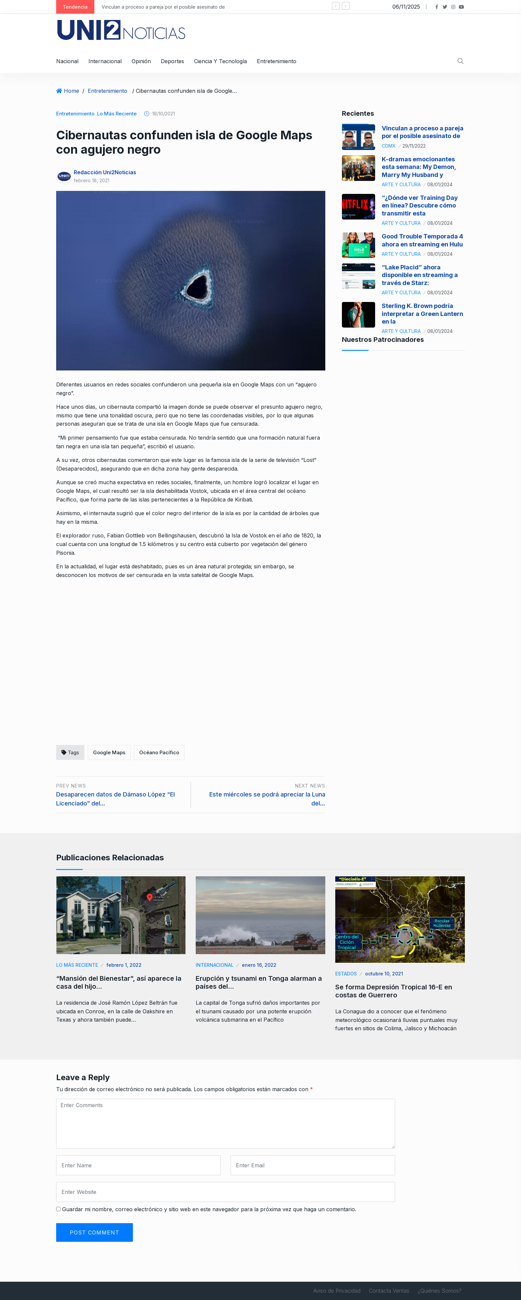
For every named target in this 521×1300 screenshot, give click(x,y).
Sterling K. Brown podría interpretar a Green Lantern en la (422, 313)
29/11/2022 (414, 146)
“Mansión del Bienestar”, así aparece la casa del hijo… (118, 982)
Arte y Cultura (401, 184)
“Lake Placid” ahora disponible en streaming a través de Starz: (420, 275)
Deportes (172, 61)
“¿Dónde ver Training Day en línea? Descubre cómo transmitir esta (420, 205)
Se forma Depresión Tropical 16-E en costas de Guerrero (393, 991)
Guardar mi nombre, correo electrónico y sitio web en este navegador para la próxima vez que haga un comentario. (209, 1209)
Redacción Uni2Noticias (105, 172)
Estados (346, 973)
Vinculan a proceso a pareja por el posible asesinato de (163, 7)
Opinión (141, 61)
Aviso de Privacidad (337, 1290)
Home (71, 90)
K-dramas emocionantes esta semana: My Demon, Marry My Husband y (419, 167)
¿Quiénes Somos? (440, 1290)
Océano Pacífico (159, 752)
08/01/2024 (440, 184)
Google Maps (109, 752)
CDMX (389, 146)
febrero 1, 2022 (124, 965)
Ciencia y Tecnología (220, 61)
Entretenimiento (276, 61)
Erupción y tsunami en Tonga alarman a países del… (259, 982)
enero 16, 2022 (259, 965)
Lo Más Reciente (117, 113)
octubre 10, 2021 (384, 973)
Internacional (105, 61)
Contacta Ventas (389, 1290)
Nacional (67, 61)
